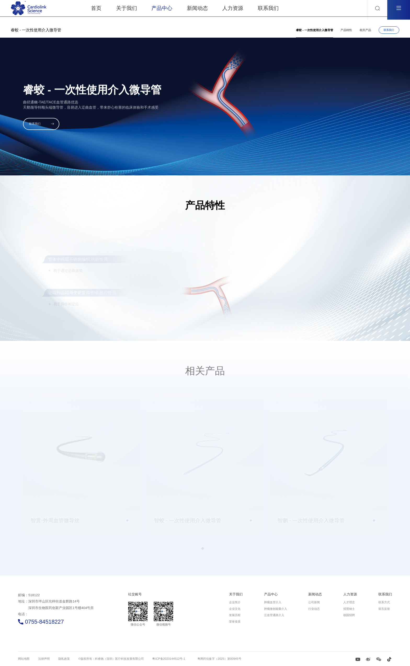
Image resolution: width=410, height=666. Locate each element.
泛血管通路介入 (274, 615)
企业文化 (235, 608)
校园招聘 (349, 615)
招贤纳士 (349, 608)
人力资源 (350, 594)
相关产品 (365, 30)
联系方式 (384, 602)
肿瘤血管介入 (272, 602)
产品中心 (271, 594)
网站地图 (24, 658)
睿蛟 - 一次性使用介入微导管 (314, 30)
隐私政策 (64, 658)
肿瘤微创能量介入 (275, 608)
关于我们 (236, 594)
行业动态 (314, 608)
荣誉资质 (235, 621)
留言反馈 (384, 608)
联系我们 (389, 29)
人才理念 (349, 602)
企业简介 (235, 602)
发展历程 (235, 615)
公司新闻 (314, 602)
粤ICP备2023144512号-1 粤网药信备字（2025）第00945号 (196, 658)
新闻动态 (315, 594)
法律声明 (44, 658)
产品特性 (346, 30)
